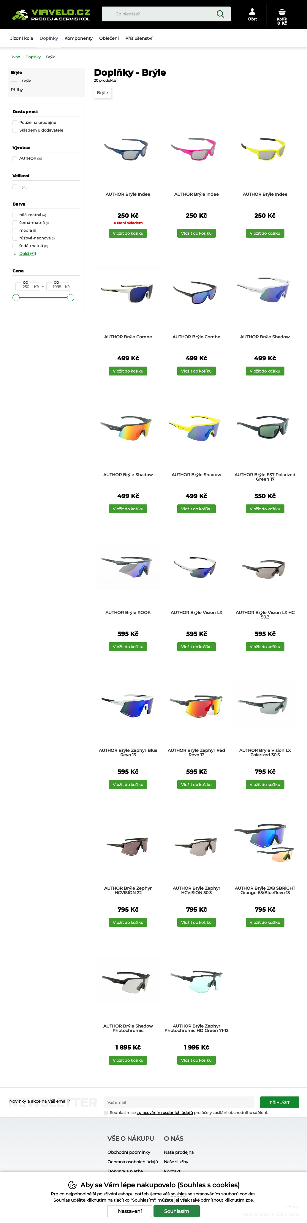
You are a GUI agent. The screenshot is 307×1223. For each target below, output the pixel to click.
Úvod (15, 57)
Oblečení (109, 38)
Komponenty (78, 38)
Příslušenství (138, 38)
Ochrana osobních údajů (132, 1161)
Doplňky (33, 57)
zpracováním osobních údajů (165, 1112)
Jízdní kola (21, 38)
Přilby (17, 89)
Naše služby (176, 1161)
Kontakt (172, 1171)
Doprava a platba (125, 1171)
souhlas (178, 1194)
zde (249, 1200)
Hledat (220, 14)
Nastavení (130, 1211)
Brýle (16, 72)
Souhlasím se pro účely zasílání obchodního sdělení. (186, 1112)
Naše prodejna (179, 1152)
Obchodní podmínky (128, 1152)
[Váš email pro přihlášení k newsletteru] (179, 1102)
